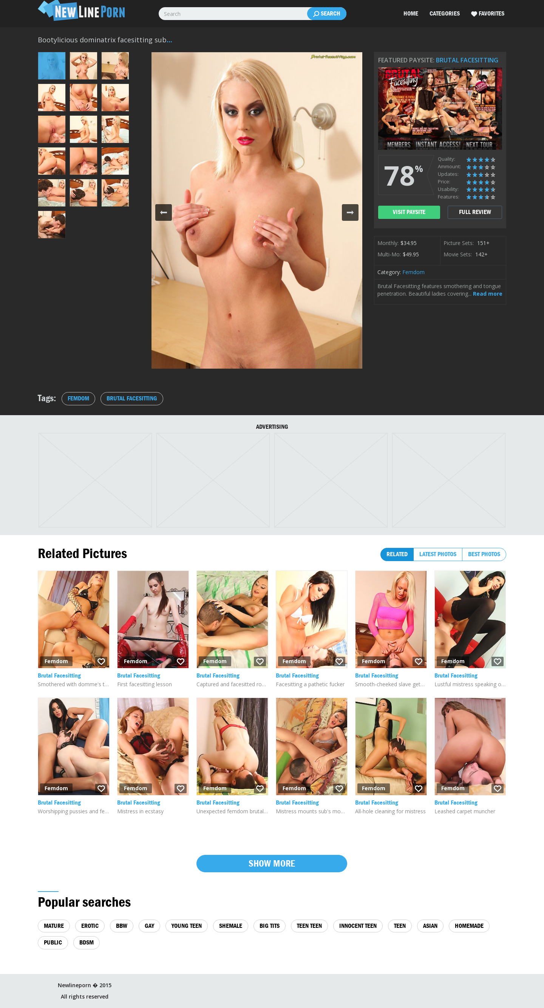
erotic (90, 926)
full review (475, 212)
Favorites (487, 13)
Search (326, 13)
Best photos (484, 554)
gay (149, 926)
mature (54, 926)
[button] (163, 212)
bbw (121, 926)
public (53, 942)
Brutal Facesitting (467, 60)
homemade (469, 926)
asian (430, 926)
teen (400, 926)
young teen (187, 926)
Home (410, 13)
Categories (445, 13)
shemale (230, 926)
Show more (272, 863)
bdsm (86, 942)
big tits (270, 926)
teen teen (309, 926)
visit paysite (409, 212)
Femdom (413, 272)
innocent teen (358, 926)
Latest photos (437, 554)
